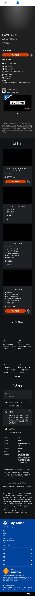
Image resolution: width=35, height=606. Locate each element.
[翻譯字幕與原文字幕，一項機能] (17, 404)
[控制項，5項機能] (17, 417)
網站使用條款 (17, 588)
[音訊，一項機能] (17, 394)
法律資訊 (4, 588)
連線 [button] (17, 564)
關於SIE (5, 533)
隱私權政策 (10, 588)
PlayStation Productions (8, 540)
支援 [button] (17, 557)
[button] (7, 78)
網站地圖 (30, 588)
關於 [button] (17, 531)
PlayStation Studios (7, 538)
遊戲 (8, 527)
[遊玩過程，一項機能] (17, 430)
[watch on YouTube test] (27, 108)
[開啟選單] (2, 3)
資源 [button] (17, 561)
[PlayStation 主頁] (17, 2)
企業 (4, 542)
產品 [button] (17, 549)
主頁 (4, 527)
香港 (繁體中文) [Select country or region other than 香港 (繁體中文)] (9, 585)
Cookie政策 (24, 588)
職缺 (4, 535)
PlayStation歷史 (7, 545)
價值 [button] (17, 553)
